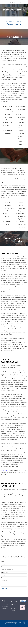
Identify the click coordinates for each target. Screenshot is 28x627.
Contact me (4, 470)
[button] (25, 2)
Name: (2, 561)
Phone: (2, 567)
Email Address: (4, 572)
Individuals (10, 21)
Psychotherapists (14, 24)
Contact (19, 2)
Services (12, 2)
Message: (3, 577)
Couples (19, 21)
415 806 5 (4, 608)
